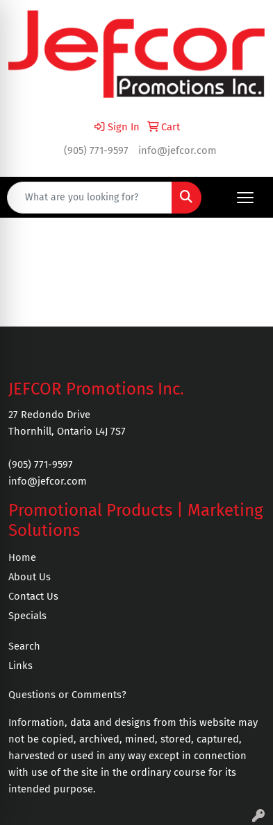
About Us (29, 577)
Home (22, 557)
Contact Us (33, 596)
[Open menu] (245, 197)
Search (24, 646)
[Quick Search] (89, 198)
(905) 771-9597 (96, 150)
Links (20, 665)
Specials (27, 615)
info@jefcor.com (177, 150)
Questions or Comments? (67, 694)
